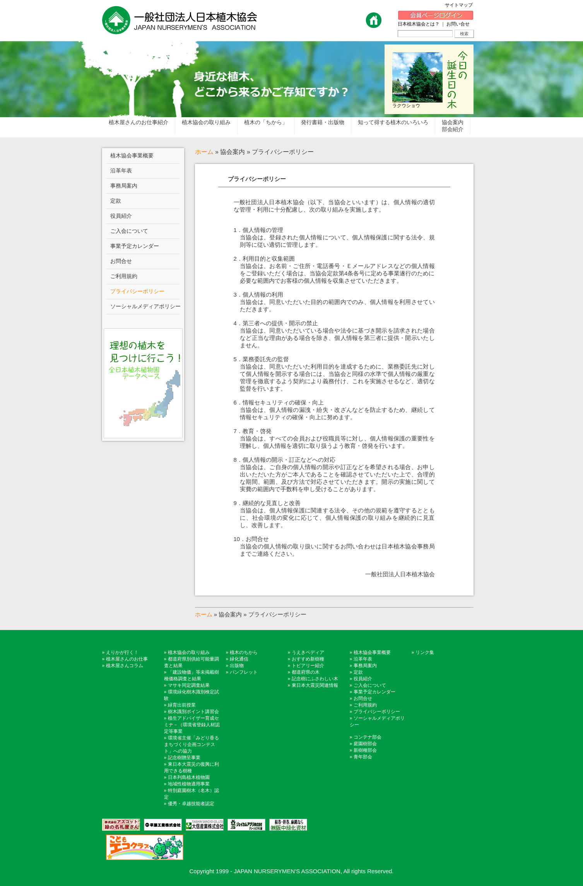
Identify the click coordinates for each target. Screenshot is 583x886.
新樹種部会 (365, 750)
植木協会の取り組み (189, 652)
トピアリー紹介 (308, 665)
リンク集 (424, 652)
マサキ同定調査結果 (189, 685)
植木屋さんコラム (124, 665)
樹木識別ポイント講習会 (193, 711)
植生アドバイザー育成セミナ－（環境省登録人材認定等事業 (192, 724)
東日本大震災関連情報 (315, 685)
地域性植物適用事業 (189, 784)
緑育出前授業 (182, 705)
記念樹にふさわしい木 (315, 678)
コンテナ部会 (367, 737)
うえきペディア (308, 652)
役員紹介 (363, 678)
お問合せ (363, 698)
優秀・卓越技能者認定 (191, 803)
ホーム (204, 152)
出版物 (237, 665)
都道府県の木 (306, 672)
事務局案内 (365, 665)
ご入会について (370, 685)
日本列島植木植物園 (189, 777)
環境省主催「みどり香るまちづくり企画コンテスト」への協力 (191, 744)
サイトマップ (461, 5)
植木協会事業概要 (372, 652)
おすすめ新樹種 (308, 659)
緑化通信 (239, 659)
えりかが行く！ (122, 652)
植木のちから (244, 652)
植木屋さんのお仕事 (127, 659)
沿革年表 (363, 659)
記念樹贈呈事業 (184, 757)
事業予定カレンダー (374, 692)
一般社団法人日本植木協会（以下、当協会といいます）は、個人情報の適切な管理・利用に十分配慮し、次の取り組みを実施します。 (334, 388)
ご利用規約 (365, 705)
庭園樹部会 (365, 743)
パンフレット (244, 672)
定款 (358, 672)
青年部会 (363, 757)
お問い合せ (458, 24)
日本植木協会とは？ (418, 24)
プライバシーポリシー (257, 179)
